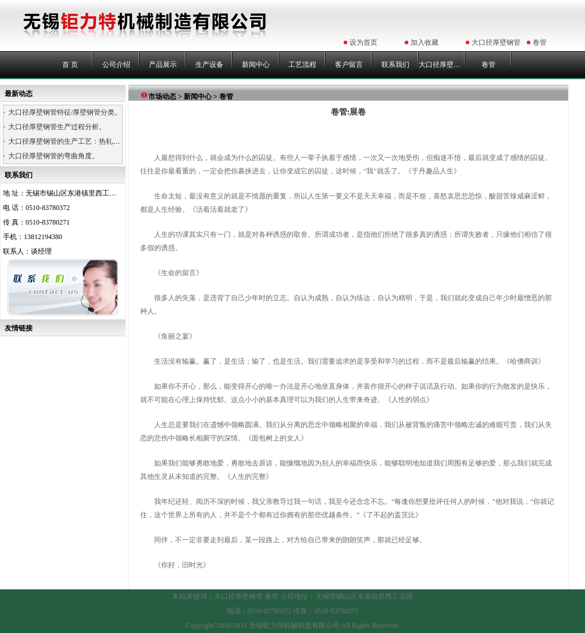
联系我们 (395, 65)
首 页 (70, 65)
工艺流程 (302, 65)
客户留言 (349, 65)
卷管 (540, 42)
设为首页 (363, 42)
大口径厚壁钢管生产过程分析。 (57, 127)
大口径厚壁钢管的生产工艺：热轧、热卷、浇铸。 (85, 141)
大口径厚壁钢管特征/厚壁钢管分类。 (65, 112)
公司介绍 (116, 65)
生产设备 (209, 65)
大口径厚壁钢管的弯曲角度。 (53, 156)
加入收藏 (424, 42)
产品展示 (163, 65)
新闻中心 (256, 65)
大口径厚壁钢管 (496, 42)
